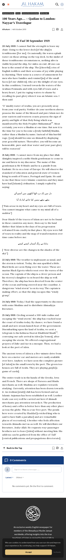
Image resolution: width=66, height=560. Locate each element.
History (18, 13)
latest (9, 477)
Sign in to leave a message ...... (27, 469)
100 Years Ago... (44, 13)
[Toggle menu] (3, 4)
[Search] (57, 4)
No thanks (57, 552)
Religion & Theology (8, 13)
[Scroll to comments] (57, 29)
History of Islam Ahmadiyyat (30, 13)
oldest (20, 477)
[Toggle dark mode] (8, 4)
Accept (28, 552)
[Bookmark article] (53, 29)
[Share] (62, 29)
